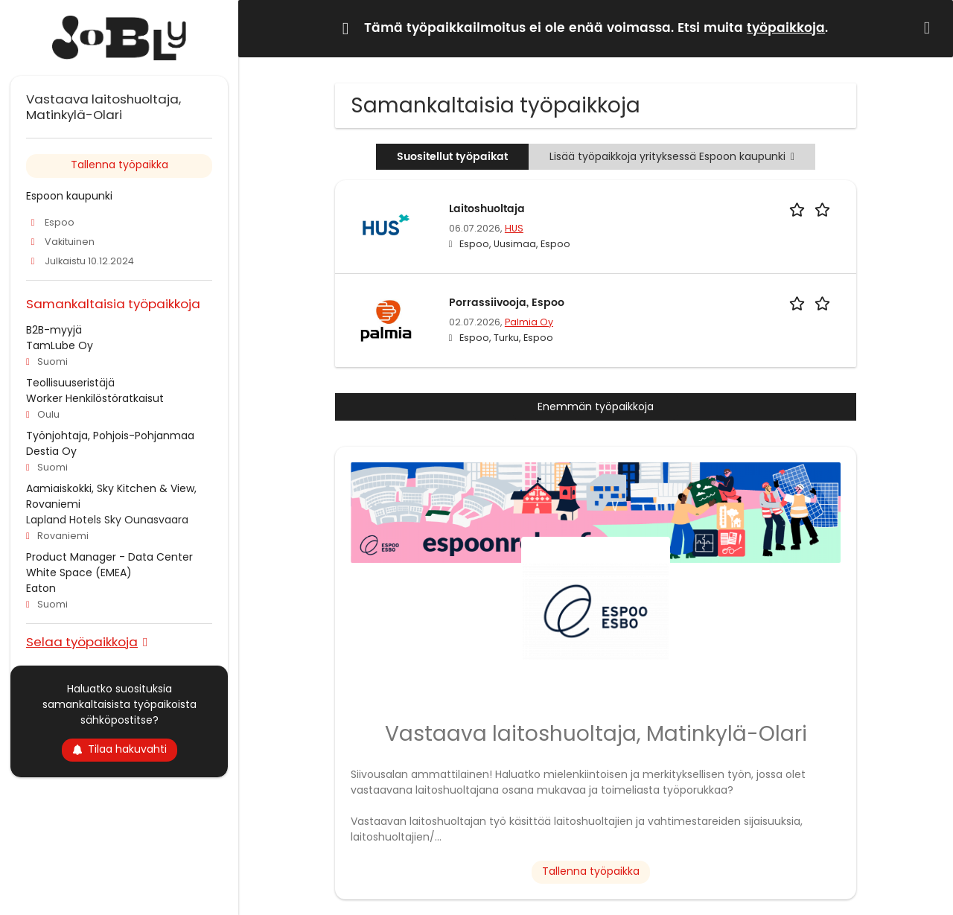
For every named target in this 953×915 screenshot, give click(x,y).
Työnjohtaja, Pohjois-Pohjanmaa (110, 435)
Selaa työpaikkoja (82, 641)
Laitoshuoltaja (487, 208)
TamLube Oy (59, 345)
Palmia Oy (529, 322)
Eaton (41, 588)
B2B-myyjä (54, 329)
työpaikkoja (786, 28)
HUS (514, 228)
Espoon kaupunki (69, 195)
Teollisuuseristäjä (70, 382)
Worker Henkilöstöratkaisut (95, 398)
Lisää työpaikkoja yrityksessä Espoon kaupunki (671, 156)
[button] (930, 28)
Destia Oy (51, 451)
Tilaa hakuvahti (119, 749)
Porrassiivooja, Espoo (506, 302)
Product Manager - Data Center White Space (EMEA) (109, 564)
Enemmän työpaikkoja (596, 406)
